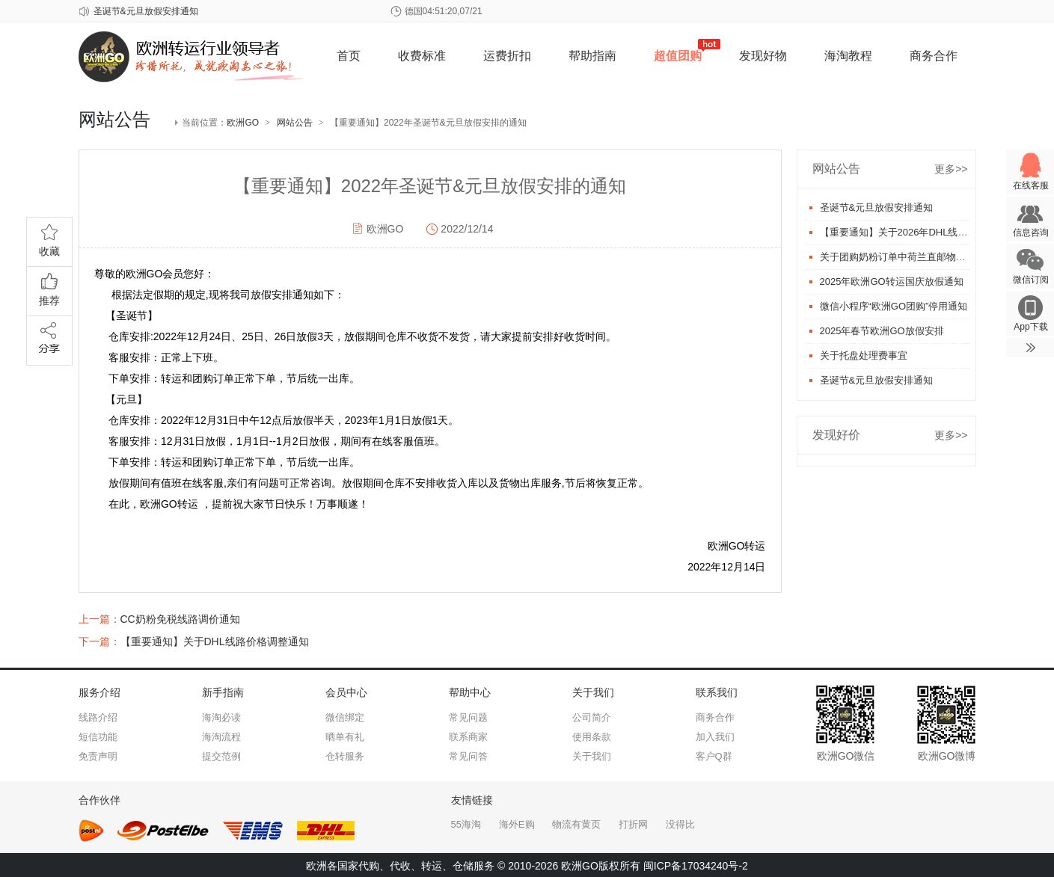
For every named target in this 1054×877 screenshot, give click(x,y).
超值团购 (678, 55)
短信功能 (98, 736)
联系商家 (468, 736)
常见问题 (468, 717)
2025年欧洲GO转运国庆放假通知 (891, 281)
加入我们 (715, 736)
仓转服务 (344, 756)
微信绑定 (344, 717)
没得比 (680, 824)
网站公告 (295, 122)
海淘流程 (221, 736)
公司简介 (591, 717)
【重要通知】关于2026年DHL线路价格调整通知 (923, 232)
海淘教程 (848, 55)
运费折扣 (507, 55)
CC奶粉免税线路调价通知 (180, 619)
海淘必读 (221, 717)
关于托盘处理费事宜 (863, 355)
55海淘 (466, 824)
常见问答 (468, 756)
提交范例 (221, 756)
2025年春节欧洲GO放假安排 (882, 330)
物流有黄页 (576, 824)
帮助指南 (592, 55)
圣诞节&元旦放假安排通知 (146, 11)
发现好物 (763, 55)
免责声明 (98, 756)
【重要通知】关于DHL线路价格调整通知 (214, 641)
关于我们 (591, 756)
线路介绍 (98, 717)
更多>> (950, 169)
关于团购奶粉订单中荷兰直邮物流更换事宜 (912, 256)
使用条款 (591, 736)
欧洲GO (243, 122)
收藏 (49, 237)
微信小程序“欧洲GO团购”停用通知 (894, 306)
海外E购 (517, 824)
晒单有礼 (344, 736)
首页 (349, 55)
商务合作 (934, 55)
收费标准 (422, 55)
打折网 (633, 824)
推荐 (49, 287)
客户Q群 (714, 756)
